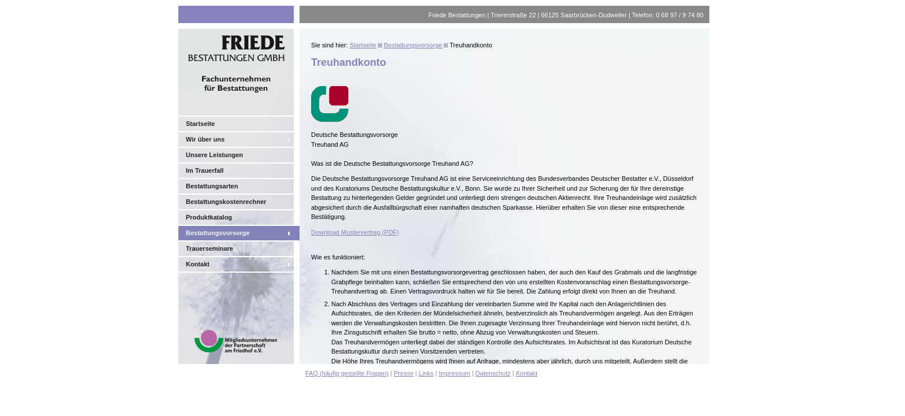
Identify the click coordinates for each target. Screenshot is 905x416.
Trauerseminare (209, 248)
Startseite (200, 123)
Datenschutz (493, 373)
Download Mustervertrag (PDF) (355, 232)
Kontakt (198, 264)
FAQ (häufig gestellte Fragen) (346, 373)
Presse (403, 373)
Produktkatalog (209, 217)
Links (426, 373)
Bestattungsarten (212, 186)
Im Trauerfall (204, 170)
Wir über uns (205, 139)
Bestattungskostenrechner (226, 201)
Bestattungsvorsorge (218, 232)
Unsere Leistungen (214, 154)
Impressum (454, 373)
